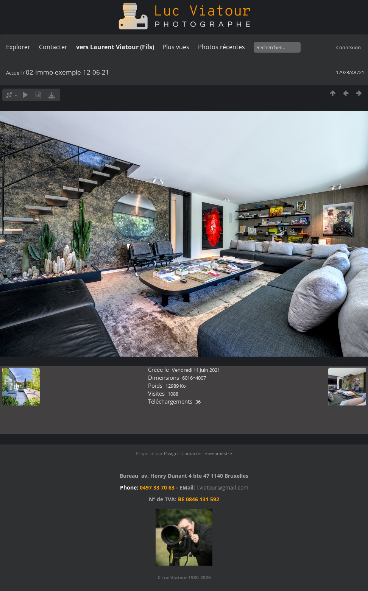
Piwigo (171, 453)
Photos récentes (221, 47)
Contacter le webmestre (206, 453)
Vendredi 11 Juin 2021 (196, 369)
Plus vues (175, 47)
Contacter (53, 47)
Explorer (18, 47)
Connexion (348, 47)
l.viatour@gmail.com (222, 487)
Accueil (14, 72)
